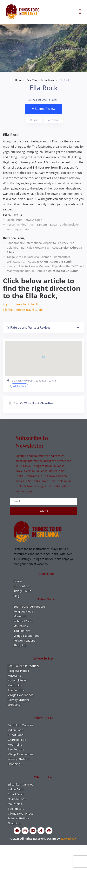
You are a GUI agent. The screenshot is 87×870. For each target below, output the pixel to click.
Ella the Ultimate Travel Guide (23, 310)
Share (53, 120)
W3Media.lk (68, 838)
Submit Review (43, 109)
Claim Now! (47, 403)
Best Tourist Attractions (40, 80)
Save (34, 120)
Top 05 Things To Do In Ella (21, 304)
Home (18, 80)
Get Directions (19, 385)
